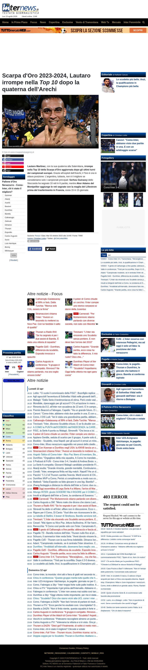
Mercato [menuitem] (116, 22)
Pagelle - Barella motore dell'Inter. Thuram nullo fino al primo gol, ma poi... (72, 533)
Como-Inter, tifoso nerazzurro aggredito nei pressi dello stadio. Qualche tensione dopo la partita (81, 444)
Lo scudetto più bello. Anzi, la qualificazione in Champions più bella (67, 564)
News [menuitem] (43, 22)
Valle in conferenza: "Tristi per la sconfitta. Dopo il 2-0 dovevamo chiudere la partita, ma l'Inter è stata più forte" (89, 560)
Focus (37, 236)
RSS (102, 653)
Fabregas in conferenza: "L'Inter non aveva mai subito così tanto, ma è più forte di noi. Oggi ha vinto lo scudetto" (89, 591)
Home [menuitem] (5, 22)
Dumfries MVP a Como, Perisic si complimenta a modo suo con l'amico (69, 478)
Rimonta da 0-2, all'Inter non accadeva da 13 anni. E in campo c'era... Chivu (71, 407)
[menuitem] (143, 22)
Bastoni (8, 206)
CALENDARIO (73, 653)
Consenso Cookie (67, 648)
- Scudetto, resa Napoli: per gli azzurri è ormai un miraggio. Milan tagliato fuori (77, 441)
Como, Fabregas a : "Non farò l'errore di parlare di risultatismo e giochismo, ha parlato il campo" (84, 602)
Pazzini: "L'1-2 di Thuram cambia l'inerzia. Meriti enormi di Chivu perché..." (70, 475)
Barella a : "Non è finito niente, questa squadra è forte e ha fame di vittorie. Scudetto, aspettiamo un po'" (88, 608)
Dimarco (8, 225)
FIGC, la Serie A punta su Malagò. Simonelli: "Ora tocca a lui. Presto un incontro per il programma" (83, 430)
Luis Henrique (10, 243)
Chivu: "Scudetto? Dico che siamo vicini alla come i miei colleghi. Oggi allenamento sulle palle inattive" (87, 598)
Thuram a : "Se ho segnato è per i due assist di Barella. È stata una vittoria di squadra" (82, 505)
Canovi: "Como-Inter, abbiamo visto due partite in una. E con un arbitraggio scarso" (75, 413)
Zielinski (8, 221)
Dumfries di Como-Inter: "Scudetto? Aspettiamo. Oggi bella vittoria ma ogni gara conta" (81, 368)
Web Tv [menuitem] (105, 22)
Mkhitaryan (9, 251)
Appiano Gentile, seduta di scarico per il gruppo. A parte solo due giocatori (70, 437)
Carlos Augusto (11, 236)
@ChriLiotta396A (61, 238)
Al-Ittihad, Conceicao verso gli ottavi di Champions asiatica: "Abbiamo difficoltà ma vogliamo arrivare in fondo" (122, 546)
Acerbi (7, 203)
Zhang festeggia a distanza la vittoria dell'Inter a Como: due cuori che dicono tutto (74, 485)
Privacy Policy (82, 648)
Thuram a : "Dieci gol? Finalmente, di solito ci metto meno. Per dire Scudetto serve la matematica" (85, 625)
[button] (13, 255)
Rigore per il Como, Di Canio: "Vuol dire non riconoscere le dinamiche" (68, 512)
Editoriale (107, 74)
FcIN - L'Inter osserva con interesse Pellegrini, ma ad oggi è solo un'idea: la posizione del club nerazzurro (130, 346)
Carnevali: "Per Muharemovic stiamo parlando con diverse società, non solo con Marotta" (81, 499)
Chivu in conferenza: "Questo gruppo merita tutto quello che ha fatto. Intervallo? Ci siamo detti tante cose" (86, 578)
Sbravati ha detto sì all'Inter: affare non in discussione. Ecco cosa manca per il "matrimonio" (79, 509)
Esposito (8, 232)
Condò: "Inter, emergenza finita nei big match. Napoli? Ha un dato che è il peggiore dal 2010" (80, 471)
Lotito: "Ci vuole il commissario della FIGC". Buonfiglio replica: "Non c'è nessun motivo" (77, 393)
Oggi (104, 255)
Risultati (13, 260)
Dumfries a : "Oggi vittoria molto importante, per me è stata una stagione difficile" (75, 595)
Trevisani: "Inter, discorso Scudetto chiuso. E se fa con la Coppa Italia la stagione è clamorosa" (84, 424)
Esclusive (107, 334)
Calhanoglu (9, 217)
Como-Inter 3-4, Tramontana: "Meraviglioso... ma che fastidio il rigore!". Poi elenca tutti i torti (82, 557)
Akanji (7, 199)
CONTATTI (85, 653)
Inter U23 (106, 433)
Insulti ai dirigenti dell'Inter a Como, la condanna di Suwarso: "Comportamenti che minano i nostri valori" (85, 495)
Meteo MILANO (14, 381)
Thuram (8, 229)
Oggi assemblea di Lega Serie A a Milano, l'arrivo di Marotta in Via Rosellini (74, 488)
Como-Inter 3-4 (111, 187)
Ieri (109, 255)
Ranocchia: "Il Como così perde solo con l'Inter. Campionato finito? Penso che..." (74, 526)
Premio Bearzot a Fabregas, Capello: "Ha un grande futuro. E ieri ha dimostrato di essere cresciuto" (83, 410)
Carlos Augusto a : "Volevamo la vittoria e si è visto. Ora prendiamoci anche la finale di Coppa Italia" (85, 622)
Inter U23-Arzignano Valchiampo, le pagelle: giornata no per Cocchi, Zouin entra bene (76, 581)
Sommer (8, 195)
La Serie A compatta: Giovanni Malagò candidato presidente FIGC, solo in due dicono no (78, 465)
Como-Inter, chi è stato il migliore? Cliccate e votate (59, 629)
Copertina (107, 135)
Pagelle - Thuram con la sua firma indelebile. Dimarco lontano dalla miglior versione (78, 540)
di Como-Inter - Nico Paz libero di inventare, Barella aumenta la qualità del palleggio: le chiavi (87, 454)
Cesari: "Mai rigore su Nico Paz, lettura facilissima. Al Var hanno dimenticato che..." (75, 523)
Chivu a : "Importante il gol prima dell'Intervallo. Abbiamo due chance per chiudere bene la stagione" (85, 588)
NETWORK (49, 653)
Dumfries (8, 210)
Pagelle (106, 359)
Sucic (7, 240)
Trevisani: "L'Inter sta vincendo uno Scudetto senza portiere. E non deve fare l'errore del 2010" (80, 519)
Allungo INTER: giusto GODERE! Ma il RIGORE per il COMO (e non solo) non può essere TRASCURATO (86, 492)
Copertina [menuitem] (54, 22)
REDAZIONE (60, 653)
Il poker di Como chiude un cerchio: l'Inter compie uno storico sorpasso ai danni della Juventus (80, 434)
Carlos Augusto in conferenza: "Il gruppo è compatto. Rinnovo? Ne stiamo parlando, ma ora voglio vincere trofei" (43, 368)
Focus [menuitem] (33, 22)
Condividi (35, 249)
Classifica (8, 416)
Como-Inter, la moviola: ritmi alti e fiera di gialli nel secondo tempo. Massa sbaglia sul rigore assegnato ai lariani (89, 574)
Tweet (50, 249)
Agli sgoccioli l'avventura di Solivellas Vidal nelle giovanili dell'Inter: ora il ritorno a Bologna (78, 396)
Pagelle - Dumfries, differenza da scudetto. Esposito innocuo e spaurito (71, 550)
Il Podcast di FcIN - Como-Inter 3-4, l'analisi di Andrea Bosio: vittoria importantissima (75, 461)
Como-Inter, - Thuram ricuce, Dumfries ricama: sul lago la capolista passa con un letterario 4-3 (85, 632)
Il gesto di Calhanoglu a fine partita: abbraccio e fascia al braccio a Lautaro (73, 529)
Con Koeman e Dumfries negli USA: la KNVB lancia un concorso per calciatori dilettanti (80, 447)
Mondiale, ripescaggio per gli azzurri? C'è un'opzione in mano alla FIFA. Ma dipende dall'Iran (80, 403)
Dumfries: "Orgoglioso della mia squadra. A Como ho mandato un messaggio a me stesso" (78, 458)
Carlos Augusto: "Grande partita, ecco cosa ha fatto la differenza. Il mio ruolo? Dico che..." (78, 553)
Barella (8, 214)
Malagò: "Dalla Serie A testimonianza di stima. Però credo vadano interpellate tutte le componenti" (82, 400)
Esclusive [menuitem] (67, 22)
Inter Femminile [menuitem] (132, 22)
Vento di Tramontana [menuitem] (87, 22)
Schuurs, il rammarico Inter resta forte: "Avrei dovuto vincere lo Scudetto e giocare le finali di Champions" (86, 536)
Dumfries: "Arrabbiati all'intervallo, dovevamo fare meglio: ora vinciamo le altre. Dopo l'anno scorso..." (84, 546)
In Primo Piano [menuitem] (19, 22)
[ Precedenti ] (13, 374)
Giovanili (106, 384)
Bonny (7, 247)
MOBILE (94, 653)
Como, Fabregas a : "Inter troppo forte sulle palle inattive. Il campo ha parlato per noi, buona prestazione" (88, 585)
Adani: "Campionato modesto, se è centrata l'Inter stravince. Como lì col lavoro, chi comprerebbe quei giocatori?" (90, 543)
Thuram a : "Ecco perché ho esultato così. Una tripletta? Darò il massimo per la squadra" (79, 605)
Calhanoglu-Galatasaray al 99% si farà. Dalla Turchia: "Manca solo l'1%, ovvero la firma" (77, 420)
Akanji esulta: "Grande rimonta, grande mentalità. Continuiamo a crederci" (70, 468)
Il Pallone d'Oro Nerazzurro (116, 407)
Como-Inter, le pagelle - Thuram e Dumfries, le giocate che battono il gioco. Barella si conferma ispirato (130, 371)
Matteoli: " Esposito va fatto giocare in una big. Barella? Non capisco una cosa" (75, 482)
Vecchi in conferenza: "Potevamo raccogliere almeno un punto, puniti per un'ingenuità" (76, 619)
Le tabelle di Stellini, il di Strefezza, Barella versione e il (82, 516)
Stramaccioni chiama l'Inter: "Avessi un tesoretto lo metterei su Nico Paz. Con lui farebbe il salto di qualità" (43, 321)
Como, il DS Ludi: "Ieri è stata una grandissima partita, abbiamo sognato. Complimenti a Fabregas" (83, 417)
